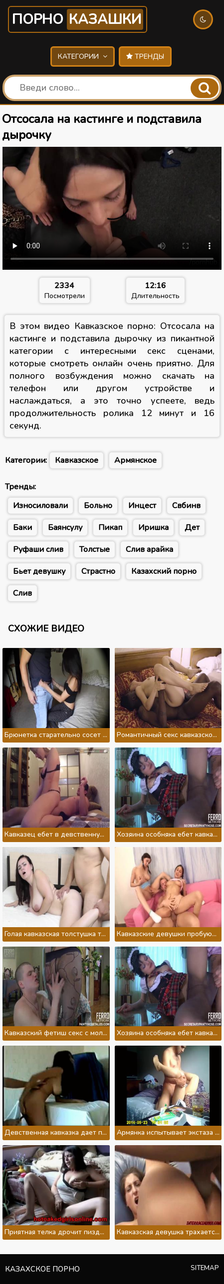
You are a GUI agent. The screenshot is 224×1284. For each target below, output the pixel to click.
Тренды (145, 56)
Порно (77, 19)
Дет (192, 527)
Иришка (153, 527)
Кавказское (76, 460)
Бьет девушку (39, 571)
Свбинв (186, 505)
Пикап (110, 527)
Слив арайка (149, 549)
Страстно (98, 571)
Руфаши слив (38, 549)
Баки (22, 527)
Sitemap (205, 1268)
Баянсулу (65, 527)
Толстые (94, 549)
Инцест (142, 505)
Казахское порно (42, 1269)
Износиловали (40, 505)
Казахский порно (164, 571)
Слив (22, 593)
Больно (98, 505)
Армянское (135, 460)
